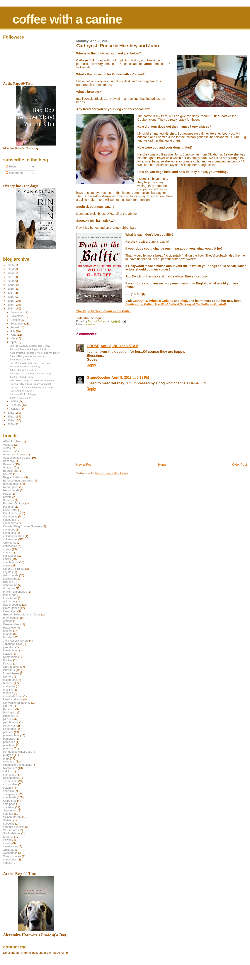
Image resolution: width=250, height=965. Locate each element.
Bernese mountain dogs (18, 480)
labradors (90, 324)
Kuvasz (7, 663)
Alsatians (8, 451)
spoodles (8, 823)
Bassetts (8, 464)
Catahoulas (10, 516)
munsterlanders (12, 696)
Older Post (239, 464)
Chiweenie (9, 542)
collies (7, 559)
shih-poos (9, 804)
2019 (10, 284)
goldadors (9, 601)
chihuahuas (10, 539)
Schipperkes (11, 777)
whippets (8, 849)
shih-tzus (8, 807)
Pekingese (9, 712)
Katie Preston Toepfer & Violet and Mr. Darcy (35, 352)
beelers (7, 474)
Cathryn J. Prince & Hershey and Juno (31, 387)
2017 (10, 292)
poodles (8, 748)
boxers (7, 497)
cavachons (10, 523)
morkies (8, 693)
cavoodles (9, 532)
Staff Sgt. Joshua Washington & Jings (31, 373)
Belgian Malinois (13, 477)
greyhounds (10, 617)
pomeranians (11, 735)
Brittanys (8, 500)
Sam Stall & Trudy (20, 359)
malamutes (10, 679)
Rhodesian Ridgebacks (17, 764)
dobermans (10, 585)
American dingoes (14, 454)
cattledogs (9, 519)
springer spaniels (13, 826)
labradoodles (11, 666)
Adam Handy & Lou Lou (23, 369)
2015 (10, 300)
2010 (10, 420)
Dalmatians (10, 578)
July (13, 331)
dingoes (8, 581)
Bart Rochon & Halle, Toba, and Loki (30, 363)
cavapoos (9, 529)
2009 (10, 424)
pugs (6, 758)
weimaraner (10, 846)
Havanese (9, 627)
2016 (10, 296)
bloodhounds (11, 490)
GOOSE (93, 346)
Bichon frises (11, 483)
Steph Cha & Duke (20, 397)
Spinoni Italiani (12, 817)
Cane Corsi (10, 510)
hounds (7, 634)
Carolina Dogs (12, 513)
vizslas (7, 843)
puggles (8, 755)
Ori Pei (7, 706)
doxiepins (9, 588)
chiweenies (10, 546)
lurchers (8, 676)
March (14, 401)
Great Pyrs (10, 611)
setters (7, 787)
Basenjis (8, 461)
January (15, 408)
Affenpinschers (12, 441)
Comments (14, 172)
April (13, 342)
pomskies (9, 742)
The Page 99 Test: (103, 311)
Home (162, 464)
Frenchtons (10, 598)
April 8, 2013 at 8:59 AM (119, 346)
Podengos (9, 728)
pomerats (9, 738)
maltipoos (9, 686)
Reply (91, 365)
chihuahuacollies (13, 536)
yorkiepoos (10, 859)
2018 (10, 288)
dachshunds (10, 575)
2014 (10, 304)
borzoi (7, 493)
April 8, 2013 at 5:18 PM (130, 377)
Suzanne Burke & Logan (23, 394)
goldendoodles (12, 604)
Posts (11, 166)
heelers (7, 630)
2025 (10, 265)
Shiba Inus (9, 800)
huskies (8, 637)
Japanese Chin (12, 644)
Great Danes (11, 608)
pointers (8, 732)
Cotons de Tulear (13, 568)
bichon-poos (10, 487)
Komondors (10, 657)
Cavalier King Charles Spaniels (22, 526)
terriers (7, 836)
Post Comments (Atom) (111, 473)
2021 (10, 277)
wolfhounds (10, 853)
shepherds (9, 797)
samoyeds (9, 774)
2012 (10, 412)
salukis (7, 771)
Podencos (9, 725)
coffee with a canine (67, 19)
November (17, 316)
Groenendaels (12, 624)
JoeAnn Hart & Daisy (21, 376)
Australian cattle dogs (16, 457)
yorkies (7, 862)
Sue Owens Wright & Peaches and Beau (32, 380)
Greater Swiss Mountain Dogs (21, 614)
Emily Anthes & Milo (21, 390)
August (15, 327)
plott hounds (10, 722)
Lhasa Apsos (11, 673)
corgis (6, 565)
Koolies (7, 660)
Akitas (7, 448)
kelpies (7, 653)
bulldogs (8, 506)
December (17, 312)
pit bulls (8, 719)
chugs (6, 552)
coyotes (8, 572)
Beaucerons (10, 470)
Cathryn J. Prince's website (153, 301)
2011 (10, 416)
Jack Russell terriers (15, 640)
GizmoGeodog (98, 377)
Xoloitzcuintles (12, 856)
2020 (10, 280)
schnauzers (10, 781)
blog (183, 301)
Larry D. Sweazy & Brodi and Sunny (30, 345)
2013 (10, 308)
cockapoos (10, 555)
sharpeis (8, 791)
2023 (10, 268)
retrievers (9, 761)
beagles (8, 467)
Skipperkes (10, 810)
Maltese (8, 683)
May (13, 338)
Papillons (8, 709)
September (17, 323)
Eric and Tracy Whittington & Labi (28, 349)
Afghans (8, 444)
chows (7, 549)
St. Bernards (11, 830)
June (13, 334)
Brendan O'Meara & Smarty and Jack (30, 383)
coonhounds (10, 562)
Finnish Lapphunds (15, 591)
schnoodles (10, 784)
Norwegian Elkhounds (16, 702)
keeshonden (10, 650)
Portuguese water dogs (17, 751)
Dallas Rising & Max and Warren (28, 356)
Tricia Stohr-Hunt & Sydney (25, 366)
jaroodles (8, 647)
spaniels (8, 813)
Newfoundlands (12, 699)
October (15, 319)
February (16, 405)
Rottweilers (10, 768)
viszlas (7, 840)
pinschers (9, 715)
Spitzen (7, 820)
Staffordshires (11, 833)
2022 (10, 272)
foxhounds (9, 595)
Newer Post (84, 464)
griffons (7, 621)
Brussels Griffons (13, 503)
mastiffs (8, 689)
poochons (9, 745)
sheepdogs (10, 794)
